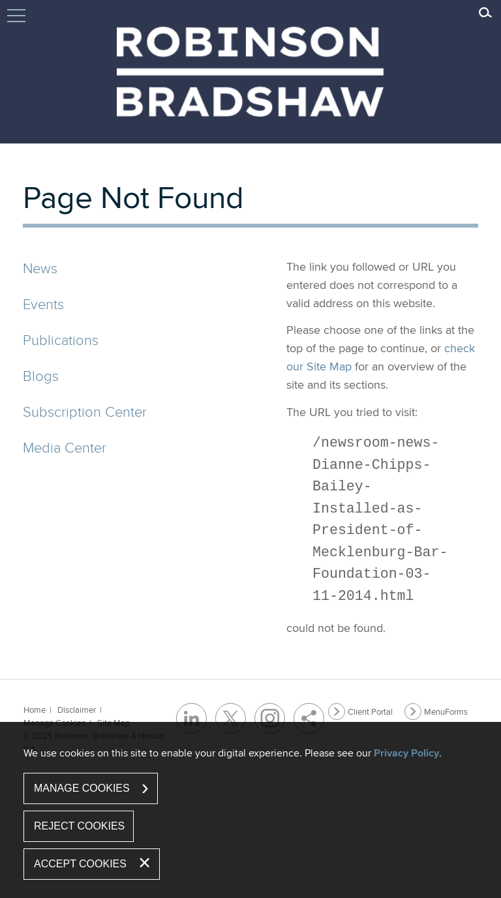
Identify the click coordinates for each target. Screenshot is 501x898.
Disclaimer (76, 709)
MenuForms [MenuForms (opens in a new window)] (446, 711)
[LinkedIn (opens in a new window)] (191, 718)
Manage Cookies (82, 788)
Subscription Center (85, 411)
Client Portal (370, 711)
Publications (61, 339)
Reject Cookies (79, 825)
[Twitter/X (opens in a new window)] (230, 718)
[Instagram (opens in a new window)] (269, 718)
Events (43, 303)
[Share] (309, 718)
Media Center (64, 447)
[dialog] (250, 810)
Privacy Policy (406, 752)
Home (34, 709)
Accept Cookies (80, 863)
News (40, 268)
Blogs (41, 375)
